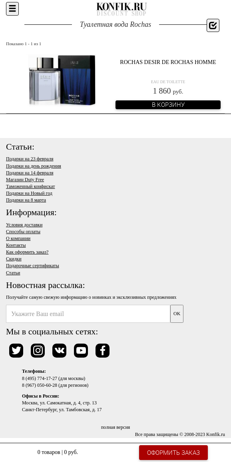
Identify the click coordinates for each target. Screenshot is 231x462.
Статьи (13, 273)
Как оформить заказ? (27, 252)
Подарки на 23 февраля (29, 159)
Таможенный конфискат (30, 186)
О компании (18, 238)
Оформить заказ (173, 452)
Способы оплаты (23, 231)
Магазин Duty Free (25, 179)
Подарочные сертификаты (32, 265)
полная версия (115, 427)
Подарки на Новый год (29, 193)
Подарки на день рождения (33, 166)
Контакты (16, 245)
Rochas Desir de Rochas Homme (168, 62)
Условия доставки (24, 225)
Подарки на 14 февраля (29, 173)
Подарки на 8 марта (26, 200)
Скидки (14, 259)
